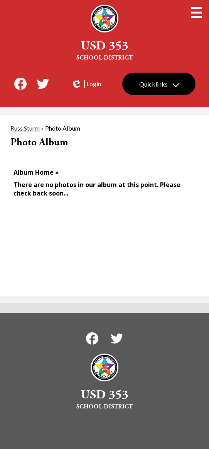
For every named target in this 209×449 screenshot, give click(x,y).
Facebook (20, 85)
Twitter (43, 85)
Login (86, 84)
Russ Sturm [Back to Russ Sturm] (25, 128)
